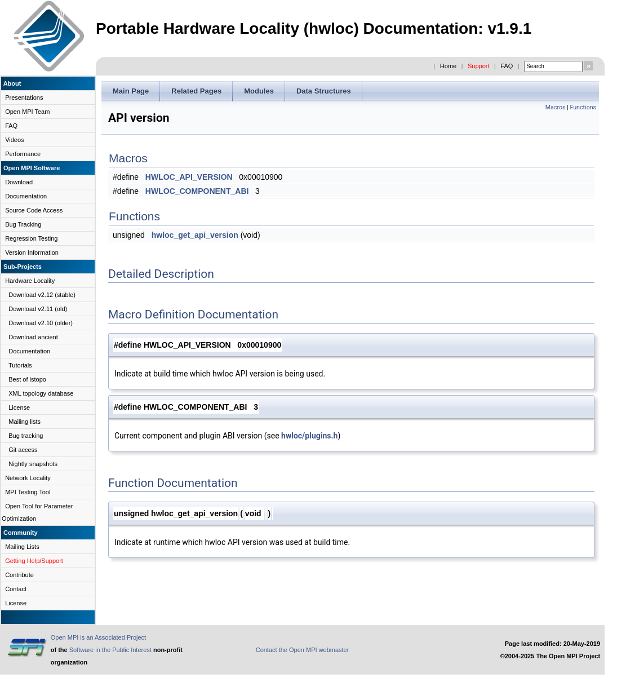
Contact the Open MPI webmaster (302, 649)
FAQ (506, 66)
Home (448, 66)
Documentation (26, 196)
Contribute (19, 574)
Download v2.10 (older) (40, 323)
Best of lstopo (27, 379)
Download (19, 182)
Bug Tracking (23, 224)
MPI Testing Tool (27, 492)
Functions (583, 107)
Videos (14, 139)
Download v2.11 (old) (37, 308)
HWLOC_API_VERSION (189, 176)
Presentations (24, 97)
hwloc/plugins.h (309, 435)
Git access (22, 449)
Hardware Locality (30, 280)
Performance (23, 153)
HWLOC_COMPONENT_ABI (197, 191)
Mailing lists (24, 421)
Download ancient (32, 337)
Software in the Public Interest (110, 649)
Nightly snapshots (32, 463)
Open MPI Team (27, 111)
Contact (15, 589)
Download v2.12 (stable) (42, 294)
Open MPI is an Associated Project (98, 637)
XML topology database (40, 393)
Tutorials (20, 365)
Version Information (32, 252)
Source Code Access (34, 210)
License (19, 407)
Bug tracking (25, 435)
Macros (555, 107)
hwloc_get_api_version (195, 235)
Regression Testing (31, 238)
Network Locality (28, 478)
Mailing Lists (22, 546)
